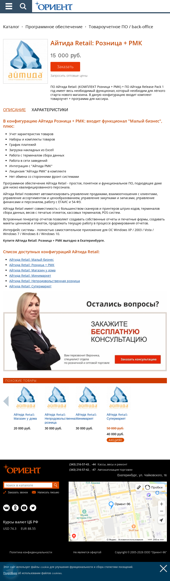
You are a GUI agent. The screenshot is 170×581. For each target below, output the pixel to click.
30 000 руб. (73, 428)
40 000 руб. (135, 434)
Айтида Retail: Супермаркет (30, 286)
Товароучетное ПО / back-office (121, 27)
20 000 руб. (42, 428)
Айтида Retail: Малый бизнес (31, 259)
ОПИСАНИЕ (14, 109)
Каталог (11, 27)
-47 (94, 470)
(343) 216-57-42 (79, 470)
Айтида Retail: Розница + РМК (31, 265)
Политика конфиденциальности (31, 552)
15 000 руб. (11, 428)
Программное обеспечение (54, 27)
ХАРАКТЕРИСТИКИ (49, 109)
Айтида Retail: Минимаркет (30, 275)
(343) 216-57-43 (79, 464)
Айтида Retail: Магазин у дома (32, 270)
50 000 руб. (135, 428)
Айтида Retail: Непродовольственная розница (44, 281)
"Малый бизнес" (144, 121)
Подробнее (10, 573)
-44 (94, 464)
